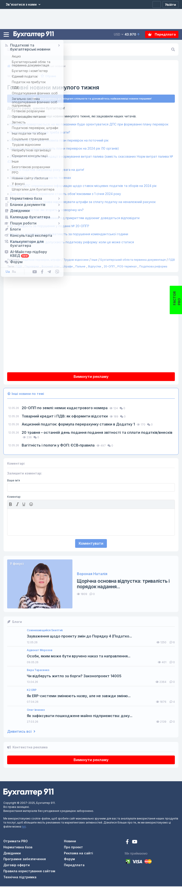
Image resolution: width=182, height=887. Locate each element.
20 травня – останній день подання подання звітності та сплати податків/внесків (97, 433)
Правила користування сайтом (29, 872)
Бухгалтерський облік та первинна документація (133, 260)
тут (24, 827)
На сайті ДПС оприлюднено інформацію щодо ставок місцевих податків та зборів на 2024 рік (83, 186)
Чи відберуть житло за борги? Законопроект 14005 (74, 677)
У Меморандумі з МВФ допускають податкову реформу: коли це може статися (72, 243)
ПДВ (172, 260)
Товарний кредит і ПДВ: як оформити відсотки (65, 417)
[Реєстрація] (156, 4)
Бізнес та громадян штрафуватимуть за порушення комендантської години (69, 235)
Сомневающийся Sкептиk (45, 631)
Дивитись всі (21, 732)
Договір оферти (16, 866)
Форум (69, 860)
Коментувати (91, 544)
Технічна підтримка (19, 878)
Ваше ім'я (13, 481)
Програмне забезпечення (24, 860)
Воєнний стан (50, 267)
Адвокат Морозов (39, 650)
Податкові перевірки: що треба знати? (40, 133)
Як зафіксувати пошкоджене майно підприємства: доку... (79, 716)
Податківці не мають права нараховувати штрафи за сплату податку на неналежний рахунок (83, 202)
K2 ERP (31, 690)
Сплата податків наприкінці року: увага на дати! (47, 170)
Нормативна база (17, 848)
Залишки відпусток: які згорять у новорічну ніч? (47, 210)
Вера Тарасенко (38, 670)
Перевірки (32, 267)
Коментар (14, 497)
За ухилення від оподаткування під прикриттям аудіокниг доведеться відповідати (75, 218)
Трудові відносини (76, 260)
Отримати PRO (15, 842)
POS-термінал (127, 267)
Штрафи (67, 267)
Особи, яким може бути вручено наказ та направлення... (78, 657)
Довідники (12, 854)
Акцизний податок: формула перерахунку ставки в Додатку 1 (79, 425)
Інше (94, 260)
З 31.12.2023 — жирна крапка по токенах (41, 178)
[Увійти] (170, 4)
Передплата (162, 34)
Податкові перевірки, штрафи (41, 260)
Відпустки (94, 267)
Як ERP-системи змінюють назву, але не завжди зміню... (79, 696)
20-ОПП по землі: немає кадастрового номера (65, 408)
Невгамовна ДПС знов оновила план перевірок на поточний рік (59, 141)
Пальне (80, 267)
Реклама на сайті (78, 854)
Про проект (73, 848)
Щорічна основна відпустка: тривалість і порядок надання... (123, 584)
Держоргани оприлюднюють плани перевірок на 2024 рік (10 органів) (65, 149)
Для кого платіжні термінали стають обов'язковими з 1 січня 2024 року (65, 194)
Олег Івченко (36, 710)
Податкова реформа (153, 267)
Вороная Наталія (92, 574)
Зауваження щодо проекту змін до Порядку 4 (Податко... (79, 637)
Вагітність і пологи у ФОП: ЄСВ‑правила (58, 446)
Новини (70, 842)
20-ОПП (109, 267)
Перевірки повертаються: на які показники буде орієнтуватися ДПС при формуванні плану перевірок (89, 125)
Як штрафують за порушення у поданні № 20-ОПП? (50, 227)
